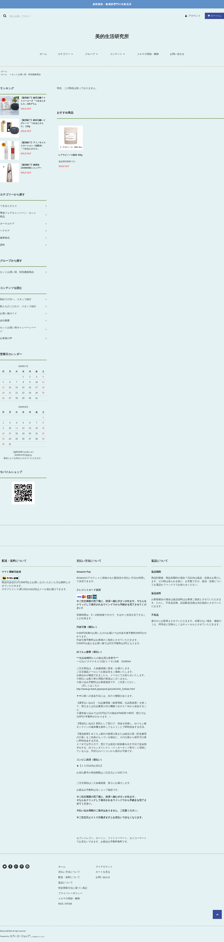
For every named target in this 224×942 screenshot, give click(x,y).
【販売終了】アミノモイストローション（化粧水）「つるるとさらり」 (33, 145)
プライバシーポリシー (70, 893)
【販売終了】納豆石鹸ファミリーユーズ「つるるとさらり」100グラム (33, 101)
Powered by (22, 936)
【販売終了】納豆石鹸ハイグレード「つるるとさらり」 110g (33, 123)
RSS (60, 903)
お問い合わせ (177, 54)
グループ (92, 54)
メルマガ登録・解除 (148, 54)
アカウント (195, 15)
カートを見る (103, 871)
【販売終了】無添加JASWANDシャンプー (31, 166)
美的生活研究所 (112, 36)
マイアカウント (104, 866)
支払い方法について (69, 871)
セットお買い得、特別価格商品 (26, 74)
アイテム (213, 15)
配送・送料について (69, 877)
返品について (65, 882)
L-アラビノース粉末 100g (70, 155)
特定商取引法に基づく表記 (72, 887)
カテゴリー (66, 54)
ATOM (68, 903)
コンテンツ (118, 54)
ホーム (43, 54)
